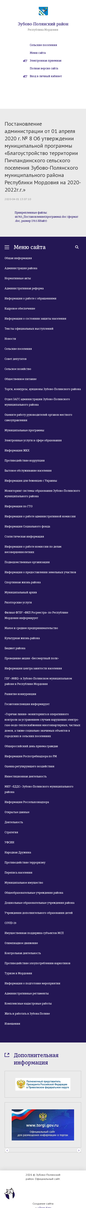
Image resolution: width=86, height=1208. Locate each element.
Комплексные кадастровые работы (28, 1003)
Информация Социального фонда (27, 526)
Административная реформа (24, 288)
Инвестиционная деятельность (26, 776)
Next (78, 1150)
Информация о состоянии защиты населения (35, 318)
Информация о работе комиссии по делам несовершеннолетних (33, 549)
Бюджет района (15, 648)
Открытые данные (17, 812)
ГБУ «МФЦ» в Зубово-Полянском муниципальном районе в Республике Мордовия (38, 681)
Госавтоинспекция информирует (27, 704)
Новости (10, 338)
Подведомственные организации (27, 562)
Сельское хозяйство (18, 369)
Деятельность (14, 822)
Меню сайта (38, 52)
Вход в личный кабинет (46, 76)
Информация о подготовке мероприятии (32, 983)
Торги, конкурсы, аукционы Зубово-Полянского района (43, 389)
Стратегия (11, 832)
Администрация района (21, 268)
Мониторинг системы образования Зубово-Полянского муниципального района (42, 493)
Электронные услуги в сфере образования (33, 440)
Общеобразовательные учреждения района (34, 892)
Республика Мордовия (43, 29)
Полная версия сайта (44, 68)
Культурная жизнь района (22, 638)
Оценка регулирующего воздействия (29, 766)
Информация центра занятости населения (33, 668)
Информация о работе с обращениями (30, 298)
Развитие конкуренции (20, 694)
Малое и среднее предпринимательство (31, 628)
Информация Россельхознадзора (27, 802)
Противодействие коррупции (25, 460)
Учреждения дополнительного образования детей (39, 913)
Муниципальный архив (21, 592)
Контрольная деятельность (23, 953)
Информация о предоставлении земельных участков (40, 572)
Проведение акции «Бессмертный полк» (32, 658)
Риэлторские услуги (18, 602)
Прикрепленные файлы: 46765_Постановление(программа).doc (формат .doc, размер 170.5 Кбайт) (46, 217)
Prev (7, 1150)
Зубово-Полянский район (43, 24)
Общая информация (18, 258)
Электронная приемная (45, 60)
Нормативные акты (18, 278)
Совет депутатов (16, 359)
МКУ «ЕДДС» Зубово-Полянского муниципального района (39, 789)
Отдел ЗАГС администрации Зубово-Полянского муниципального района (37, 402)
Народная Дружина (18, 852)
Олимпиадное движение (21, 943)
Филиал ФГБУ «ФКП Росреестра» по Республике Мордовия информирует (36, 615)
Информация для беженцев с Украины (31, 480)
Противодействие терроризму (25, 862)
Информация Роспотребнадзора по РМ (31, 756)
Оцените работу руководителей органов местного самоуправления (38, 417)
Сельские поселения (43, 45)
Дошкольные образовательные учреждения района (39, 902)
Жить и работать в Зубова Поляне (27, 1013)
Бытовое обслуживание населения (28, 470)
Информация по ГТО (19, 506)
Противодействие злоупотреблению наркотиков (37, 963)
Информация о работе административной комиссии (40, 516)
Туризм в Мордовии (18, 973)
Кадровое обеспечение (20, 308)
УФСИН (9, 842)
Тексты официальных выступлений (29, 328)
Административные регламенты (27, 993)
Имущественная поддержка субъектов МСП (34, 933)
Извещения (12, 1023)
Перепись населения (18, 872)
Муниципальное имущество (24, 882)
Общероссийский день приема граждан (31, 746)
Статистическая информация (24, 536)
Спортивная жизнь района (23, 582)
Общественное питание (20, 379)
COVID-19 (10, 923)
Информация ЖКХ (17, 450)
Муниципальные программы (24, 430)
